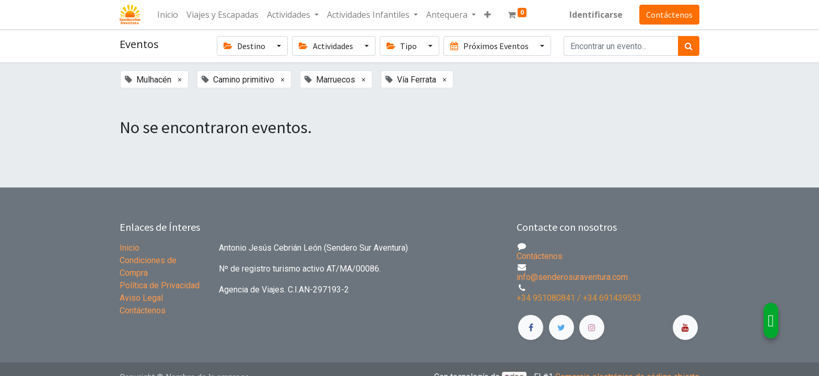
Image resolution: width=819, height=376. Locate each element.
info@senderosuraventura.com (572, 277)
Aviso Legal (141, 298)
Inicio (129, 248)
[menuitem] (167, 14)
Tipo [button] (402, 46)
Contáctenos (669, 14)
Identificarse (596, 14)
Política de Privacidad (160, 285)
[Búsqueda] (688, 46)
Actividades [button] (326, 46)
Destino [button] (245, 46)
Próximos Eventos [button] (490, 46)
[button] (487, 14)
